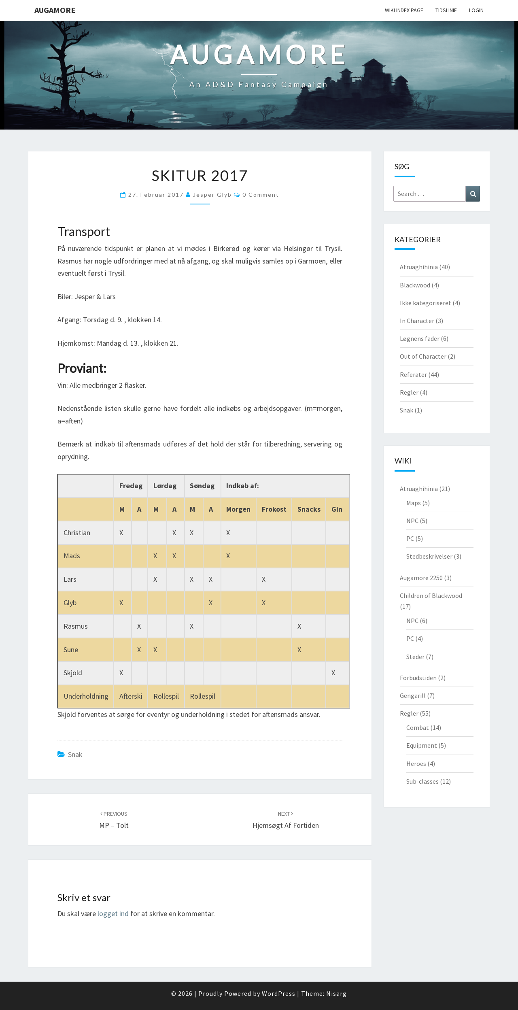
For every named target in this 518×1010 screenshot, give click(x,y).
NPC (412, 521)
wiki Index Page (404, 10)
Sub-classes (422, 781)
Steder (415, 657)
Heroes (416, 763)
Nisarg (336, 993)
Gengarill (413, 695)
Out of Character (423, 356)
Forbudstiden (418, 678)
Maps (413, 503)
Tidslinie (446, 10)
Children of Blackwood (431, 595)
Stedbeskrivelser (429, 556)
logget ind (113, 913)
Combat (417, 727)
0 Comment (260, 194)
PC (410, 538)
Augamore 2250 (421, 578)
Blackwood (415, 285)
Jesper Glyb (212, 194)
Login (476, 10)
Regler (409, 392)
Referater (413, 374)
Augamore (54, 10)
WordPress (278, 993)
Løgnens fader (419, 338)
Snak (75, 754)
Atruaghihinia (419, 267)
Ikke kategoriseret (425, 303)
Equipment (421, 745)
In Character (417, 321)
